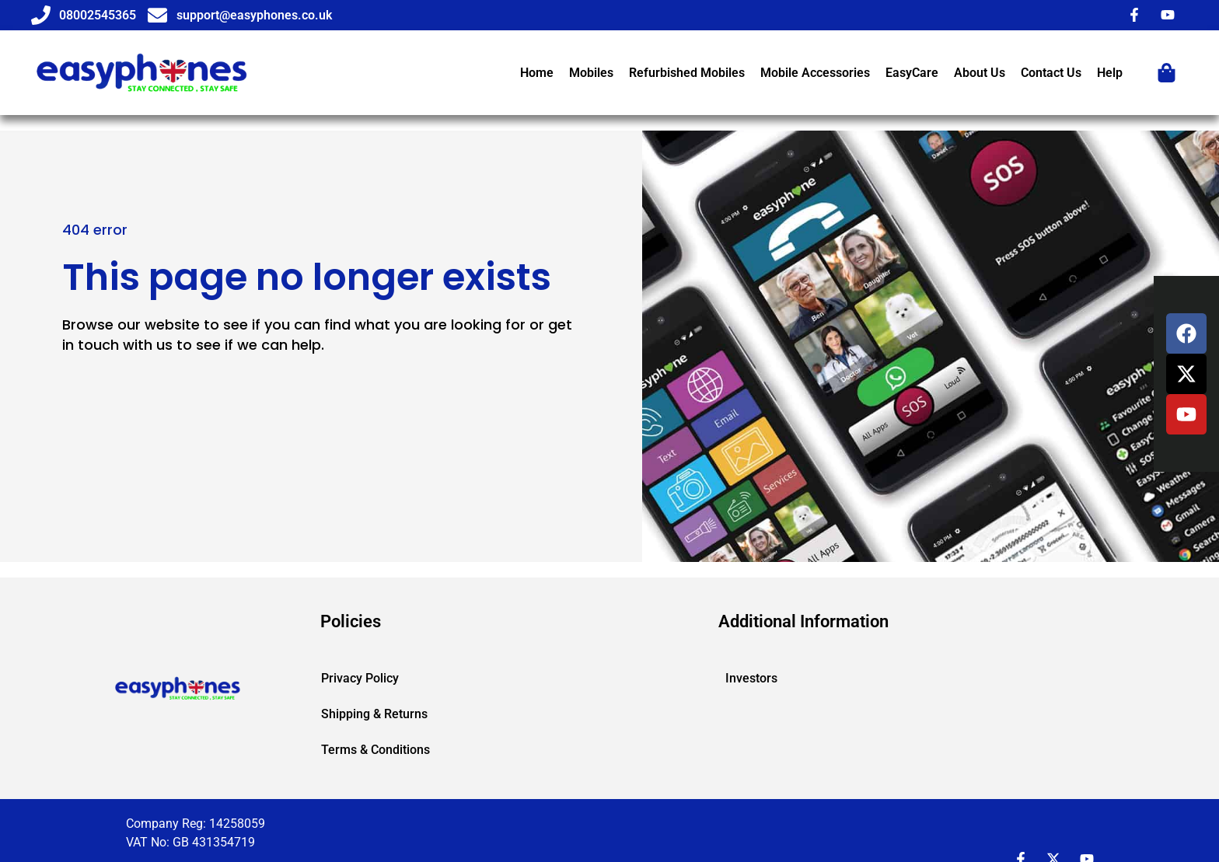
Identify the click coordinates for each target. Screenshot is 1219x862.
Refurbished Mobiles (687, 72)
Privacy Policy (360, 678)
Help (1110, 72)
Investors (751, 678)
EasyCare (911, 72)
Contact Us (1051, 72)
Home (537, 72)
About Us (979, 72)
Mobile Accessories (815, 72)
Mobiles (591, 72)
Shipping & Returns (374, 714)
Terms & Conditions (375, 749)
